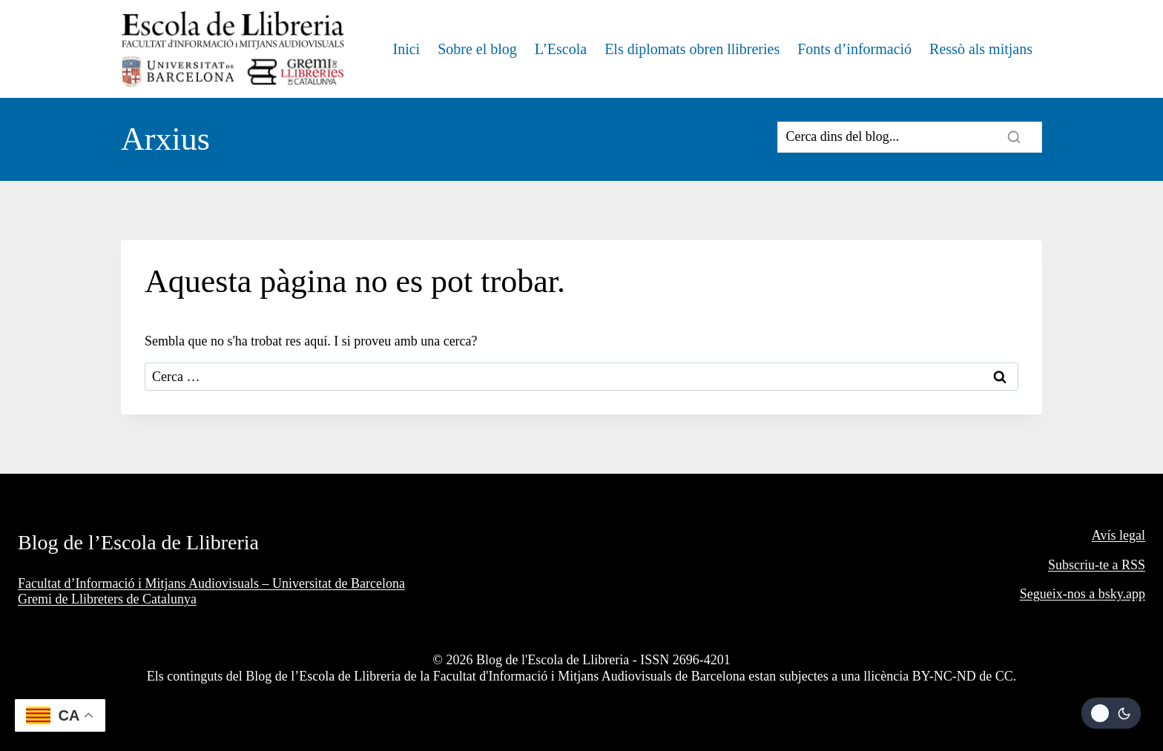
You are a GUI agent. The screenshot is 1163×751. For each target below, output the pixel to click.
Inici (406, 49)
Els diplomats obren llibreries (692, 49)
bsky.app (1121, 593)
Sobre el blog (477, 49)
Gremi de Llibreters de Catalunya (107, 599)
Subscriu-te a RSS (1096, 565)
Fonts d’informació (854, 49)
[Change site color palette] (1111, 713)
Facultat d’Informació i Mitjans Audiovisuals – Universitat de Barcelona (211, 583)
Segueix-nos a (1059, 593)
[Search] (909, 137)
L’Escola (561, 49)
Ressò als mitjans (980, 49)
